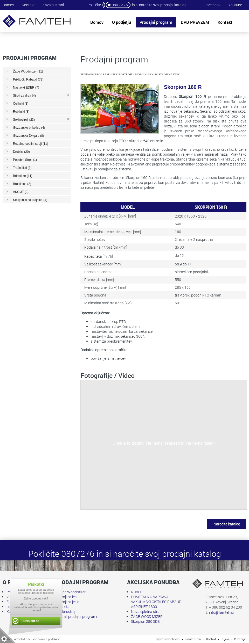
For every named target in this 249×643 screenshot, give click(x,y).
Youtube (235, 4)
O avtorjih (240, 639)
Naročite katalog (226, 524)
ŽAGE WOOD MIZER (147, 616)
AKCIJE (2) (21, 192)
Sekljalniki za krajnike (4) (30, 200)
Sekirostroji (122, 74)
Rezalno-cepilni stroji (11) (30, 144)
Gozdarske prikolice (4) (29, 127)
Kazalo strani (53, 4)
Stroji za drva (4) (24, 95)
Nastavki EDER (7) (26, 87)
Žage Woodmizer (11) (28, 71)
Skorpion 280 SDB (145, 621)
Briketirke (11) (22, 176)
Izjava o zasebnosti (168, 639)
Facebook (212, 4)
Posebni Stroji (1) (25, 160)
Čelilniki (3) (20, 103)
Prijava (225, 639)
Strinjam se (31, 621)
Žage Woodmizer (72, 591)
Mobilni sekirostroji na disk (157, 74)
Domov (8, 4)
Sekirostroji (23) (24, 119)
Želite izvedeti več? (36, 598)
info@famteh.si (221, 612)
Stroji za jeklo (68, 601)
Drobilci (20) (21, 152)
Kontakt (28, 4)
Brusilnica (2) (22, 184)
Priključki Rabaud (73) (28, 79)
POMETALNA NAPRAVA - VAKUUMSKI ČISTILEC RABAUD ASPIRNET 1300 (156, 601)
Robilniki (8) (21, 111)
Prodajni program (94, 74)
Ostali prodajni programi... (78, 616)
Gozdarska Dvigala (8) (28, 136)
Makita (64, 606)
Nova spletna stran (146, 611)
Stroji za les (67, 596)
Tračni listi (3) (22, 168)
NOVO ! (136, 591)
